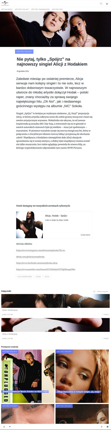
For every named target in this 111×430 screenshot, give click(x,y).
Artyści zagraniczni (40, 9)
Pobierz (31, 297)
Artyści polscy (22, 9)
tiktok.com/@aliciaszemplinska (32, 239)
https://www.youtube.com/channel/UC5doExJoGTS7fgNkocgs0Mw (49, 251)
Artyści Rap (57, 9)
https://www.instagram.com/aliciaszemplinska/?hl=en (43, 232)
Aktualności (7, 9)
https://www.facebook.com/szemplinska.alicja (39, 245)
